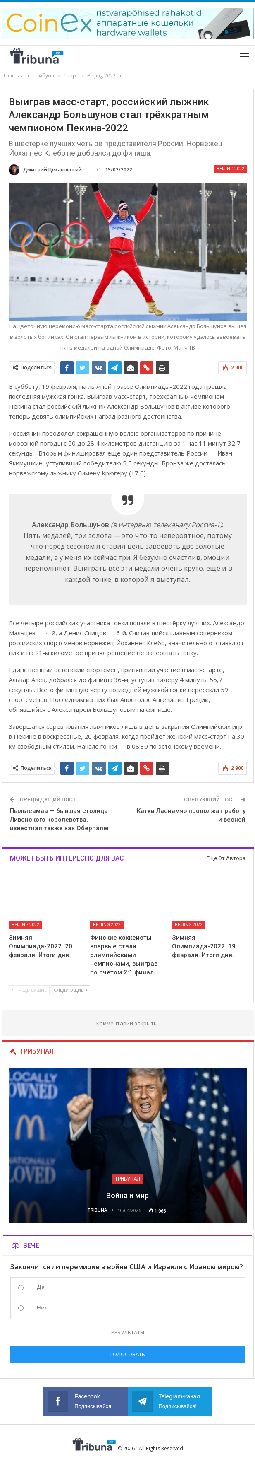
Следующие (70, 990)
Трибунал (127, 1179)
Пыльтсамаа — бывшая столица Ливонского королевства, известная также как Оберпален (60, 819)
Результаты (127, 1332)
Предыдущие (29, 990)
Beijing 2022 (230, 168)
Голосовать (127, 1354)
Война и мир (127, 1195)
